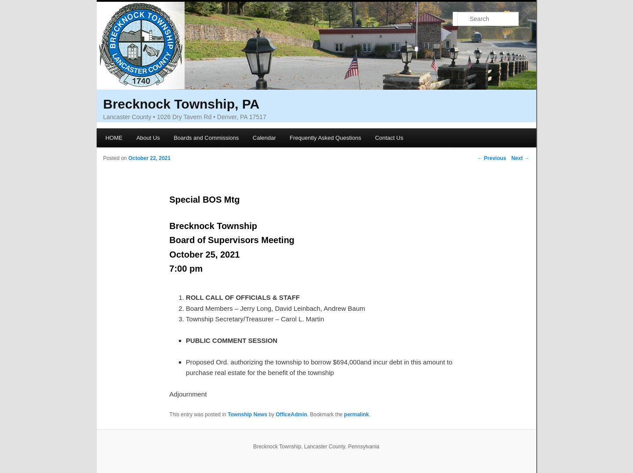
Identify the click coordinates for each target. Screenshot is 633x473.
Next (520, 158)
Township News (247, 414)
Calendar (264, 138)
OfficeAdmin (291, 414)
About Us (148, 138)
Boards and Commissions (206, 138)
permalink (356, 414)
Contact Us (389, 138)
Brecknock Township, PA (181, 104)
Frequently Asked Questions (325, 138)
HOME (114, 138)
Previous (491, 158)
